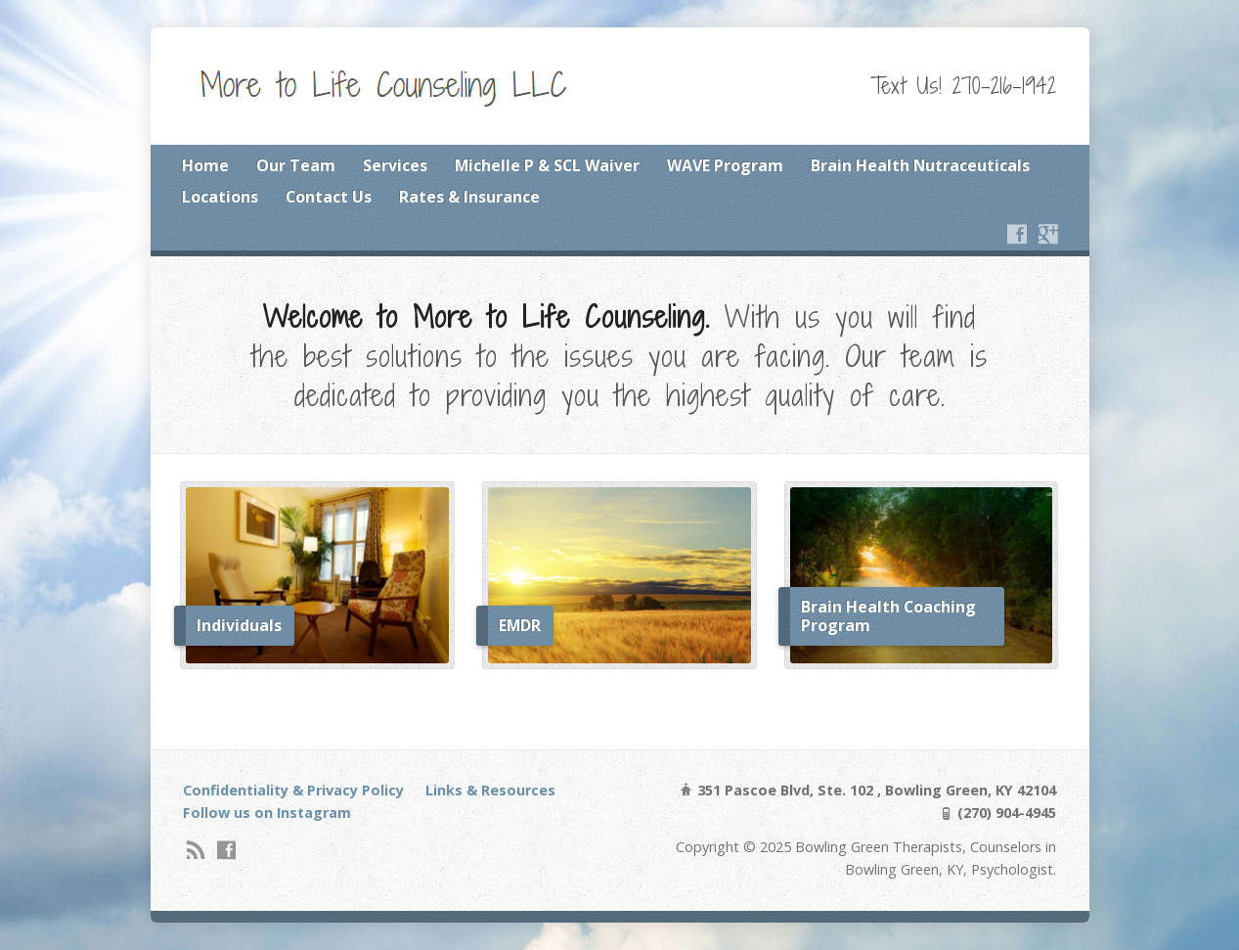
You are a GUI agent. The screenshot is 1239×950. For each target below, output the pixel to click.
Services (395, 165)
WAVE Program (725, 165)
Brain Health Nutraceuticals (920, 165)
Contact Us (329, 196)
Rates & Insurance (469, 196)
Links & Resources (490, 790)
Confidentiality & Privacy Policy (293, 790)
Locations (220, 196)
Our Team (295, 165)
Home (205, 165)
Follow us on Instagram (267, 812)
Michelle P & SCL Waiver (547, 165)
